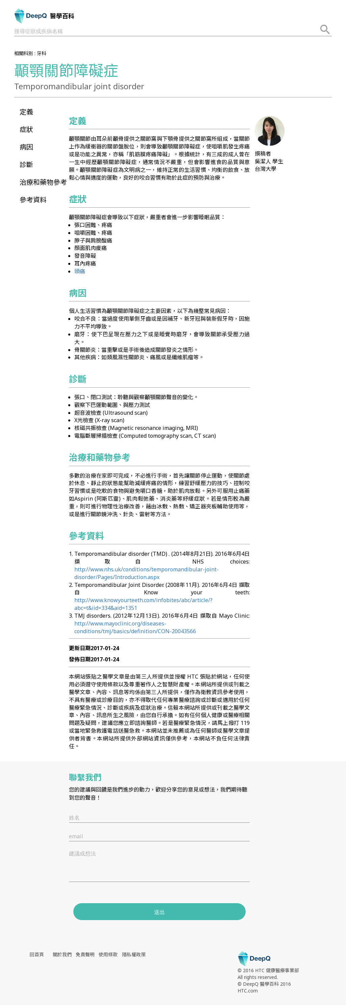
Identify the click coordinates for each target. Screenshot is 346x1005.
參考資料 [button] (33, 199)
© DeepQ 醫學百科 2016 (264, 984)
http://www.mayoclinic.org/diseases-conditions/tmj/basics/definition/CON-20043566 (135, 627)
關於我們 (62, 954)
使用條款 (108, 954)
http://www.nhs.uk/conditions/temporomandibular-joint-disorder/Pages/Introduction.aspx (146, 573)
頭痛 (79, 271)
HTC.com (248, 990)
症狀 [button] (26, 129)
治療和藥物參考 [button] (43, 182)
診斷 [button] (26, 164)
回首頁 (37, 954)
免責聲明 (85, 954)
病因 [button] (26, 147)
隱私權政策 (134, 954)
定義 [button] (26, 111)
